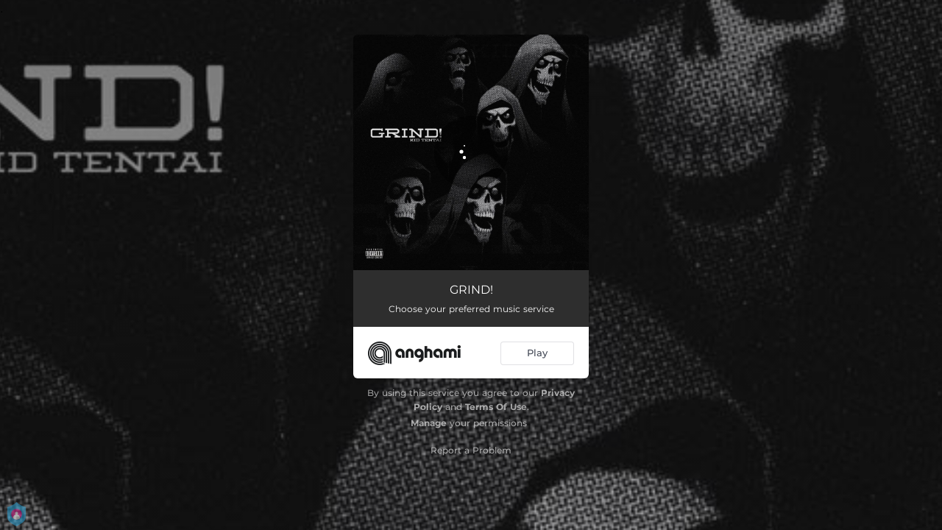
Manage (429, 422)
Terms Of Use (496, 406)
